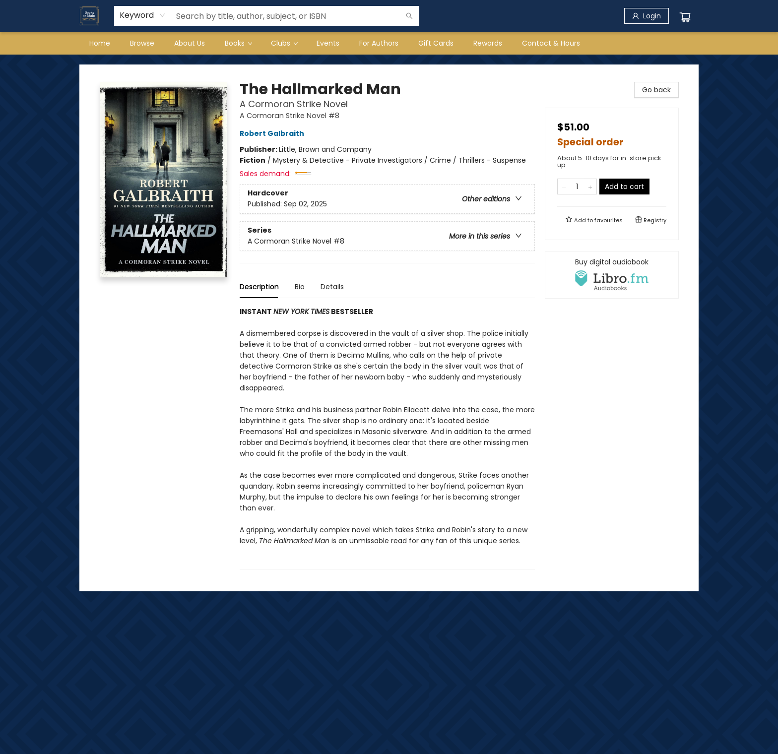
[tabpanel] (387, 437)
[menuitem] (99, 43)
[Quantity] (577, 186)
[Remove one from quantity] (564, 186)
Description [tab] (259, 287)
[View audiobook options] (611, 274)
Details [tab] (332, 287)
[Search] (409, 16)
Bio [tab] (300, 287)
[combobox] (142, 15)
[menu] (389, 43)
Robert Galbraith (273, 133)
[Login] (646, 16)
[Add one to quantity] (590, 186)
